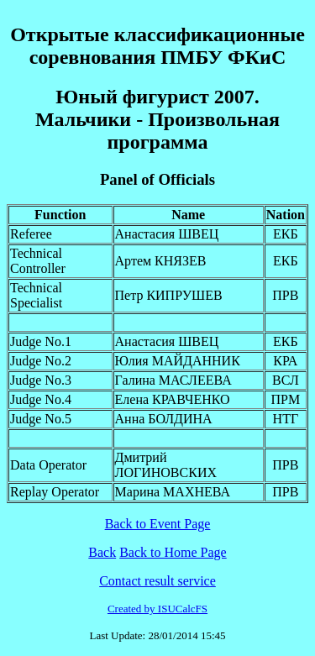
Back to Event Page (158, 524)
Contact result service (157, 581)
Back (102, 552)
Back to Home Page (173, 552)
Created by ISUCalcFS (157, 608)
